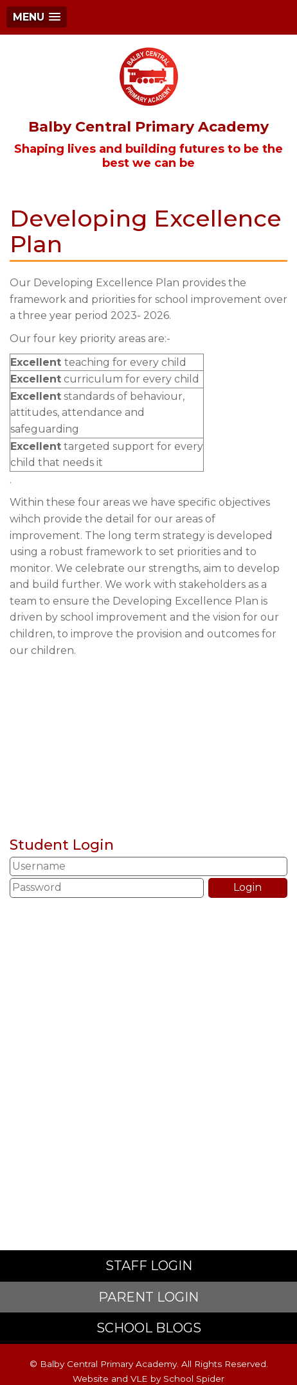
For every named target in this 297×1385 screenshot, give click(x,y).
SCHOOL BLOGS (148, 1328)
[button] (36, 17)
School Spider (193, 1378)
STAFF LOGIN (148, 1265)
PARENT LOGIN (148, 1297)
